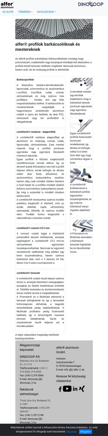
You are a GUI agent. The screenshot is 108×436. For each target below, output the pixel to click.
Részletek (71, 431)
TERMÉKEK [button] (24, 11)
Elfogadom (85, 432)
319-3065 (36, 371)
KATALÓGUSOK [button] (45, 11)
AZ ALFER (8, 11)
